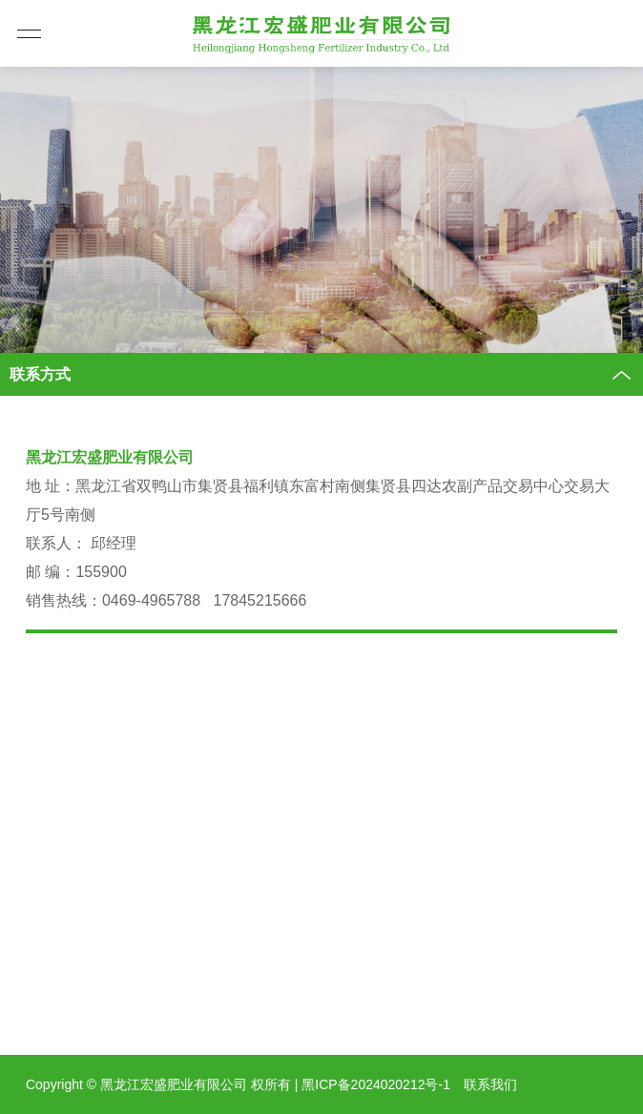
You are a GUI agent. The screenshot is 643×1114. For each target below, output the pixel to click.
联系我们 (490, 1084)
